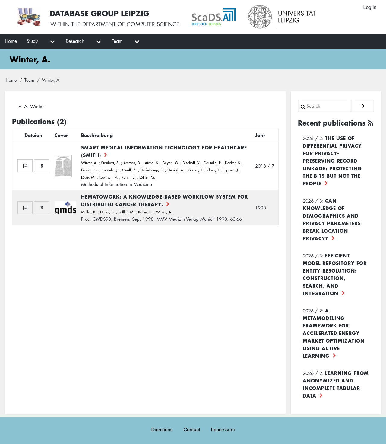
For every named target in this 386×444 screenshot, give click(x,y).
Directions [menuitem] (161, 429)
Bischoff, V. (191, 162)
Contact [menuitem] (191, 429)
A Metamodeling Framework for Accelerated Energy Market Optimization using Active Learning (334, 332)
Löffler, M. (147, 177)
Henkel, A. (175, 170)
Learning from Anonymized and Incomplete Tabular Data (336, 384)
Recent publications (331, 122)
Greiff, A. (129, 170)
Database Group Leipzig (100, 13)
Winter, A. (89, 162)
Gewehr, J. (110, 170)
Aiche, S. (152, 162)
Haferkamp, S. (152, 170)
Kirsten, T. (195, 170)
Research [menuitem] (75, 41)
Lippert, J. (231, 170)
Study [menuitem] (32, 41)
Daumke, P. (212, 162)
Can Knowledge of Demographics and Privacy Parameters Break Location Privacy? (332, 218)
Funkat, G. (89, 170)
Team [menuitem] (117, 41)
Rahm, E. (129, 177)
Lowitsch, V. (108, 177)
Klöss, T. (213, 170)
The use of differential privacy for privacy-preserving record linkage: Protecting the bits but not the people (332, 160)
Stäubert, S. (110, 162)
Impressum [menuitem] (223, 429)
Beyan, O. (171, 162)
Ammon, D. (132, 162)
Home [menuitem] (11, 41)
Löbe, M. (88, 177)
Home (11, 80)
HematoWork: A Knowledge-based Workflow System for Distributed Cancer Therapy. (164, 200)
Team (29, 80)
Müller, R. (88, 212)
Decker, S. (233, 162)
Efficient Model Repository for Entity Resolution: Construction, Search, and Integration (335, 273)
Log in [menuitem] (369, 7)
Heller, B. (107, 212)
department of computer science (130, 24)
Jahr (260, 135)
